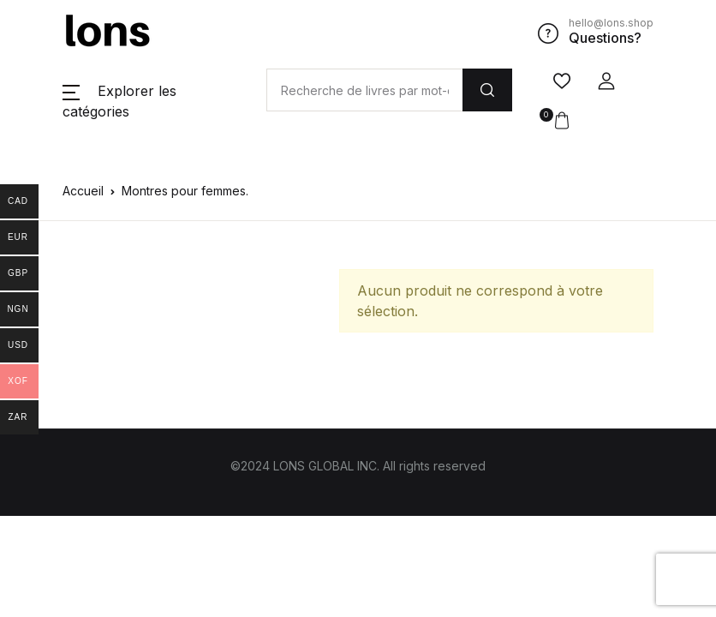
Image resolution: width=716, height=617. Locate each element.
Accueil (83, 190)
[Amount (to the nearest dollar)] (364, 90)
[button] (606, 81)
